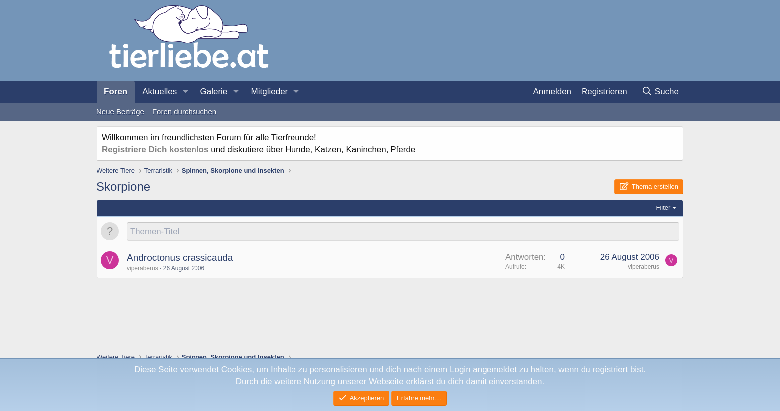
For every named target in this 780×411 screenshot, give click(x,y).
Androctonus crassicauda (180, 258)
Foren (115, 91)
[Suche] (659, 92)
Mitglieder (269, 91)
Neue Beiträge (120, 111)
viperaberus (142, 268)
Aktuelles (159, 91)
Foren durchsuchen (184, 111)
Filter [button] (663, 207)
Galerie (213, 91)
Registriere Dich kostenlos (155, 149)
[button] (185, 92)
